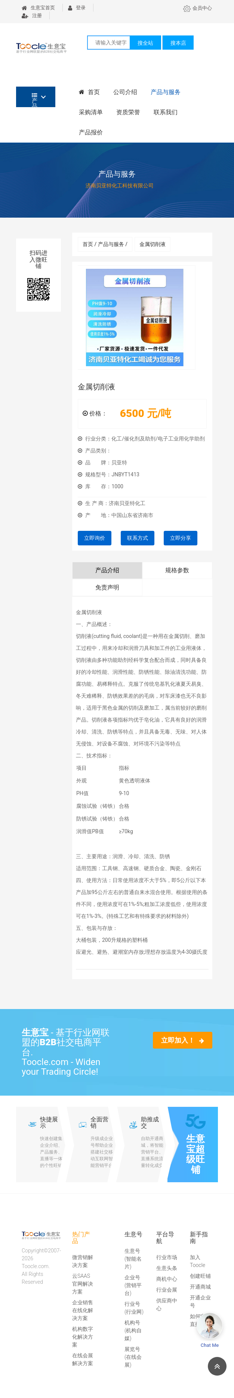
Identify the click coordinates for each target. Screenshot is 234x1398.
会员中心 (197, 8)
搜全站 (145, 43)
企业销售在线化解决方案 (82, 1310)
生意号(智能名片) (133, 1259)
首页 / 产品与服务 (105, 244)
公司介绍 (125, 92)
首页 (89, 92)
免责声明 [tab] (107, 587)
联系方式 (137, 538)
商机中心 (166, 1279)
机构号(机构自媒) (133, 1330)
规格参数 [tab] (177, 570)
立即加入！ (182, 1040)
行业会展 (166, 1290)
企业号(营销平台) (133, 1285)
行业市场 (166, 1257)
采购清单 (91, 112)
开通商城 (200, 1287)
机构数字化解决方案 (82, 1337)
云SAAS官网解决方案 (82, 1284)
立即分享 (180, 538)
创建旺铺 (200, 1276)
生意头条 (166, 1268)
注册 (32, 15)
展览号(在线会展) (133, 1357)
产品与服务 (166, 92)
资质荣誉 (128, 112)
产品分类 (34, 100)
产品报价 (91, 132)
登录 (77, 7)
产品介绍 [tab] (107, 570)
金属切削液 (152, 244)
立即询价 (94, 538)
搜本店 (178, 43)
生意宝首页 (38, 7)
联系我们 (166, 112)
